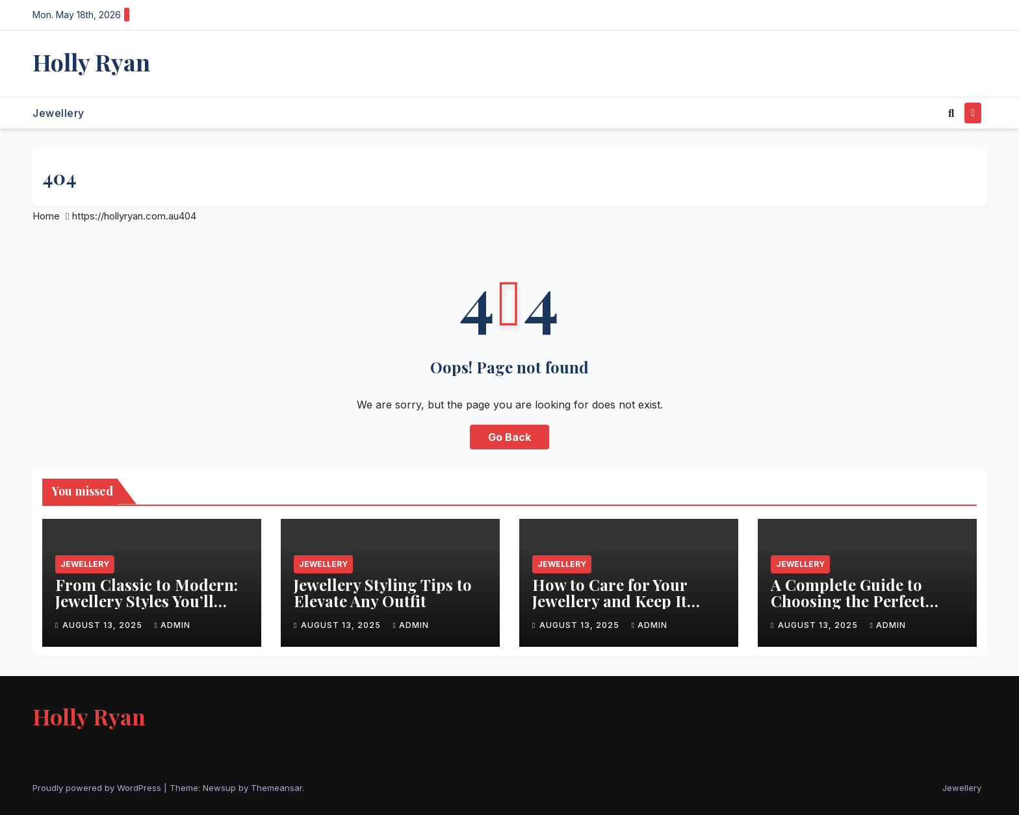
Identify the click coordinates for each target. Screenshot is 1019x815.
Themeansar (276, 788)
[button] (951, 113)
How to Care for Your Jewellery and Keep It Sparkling (609, 600)
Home (46, 216)
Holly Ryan (91, 61)
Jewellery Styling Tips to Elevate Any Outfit (383, 592)
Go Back (509, 437)
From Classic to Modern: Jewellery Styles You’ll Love (146, 600)
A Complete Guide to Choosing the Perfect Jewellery (848, 600)
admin (172, 625)
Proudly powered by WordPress (98, 788)
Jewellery (58, 113)
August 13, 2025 (103, 625)
